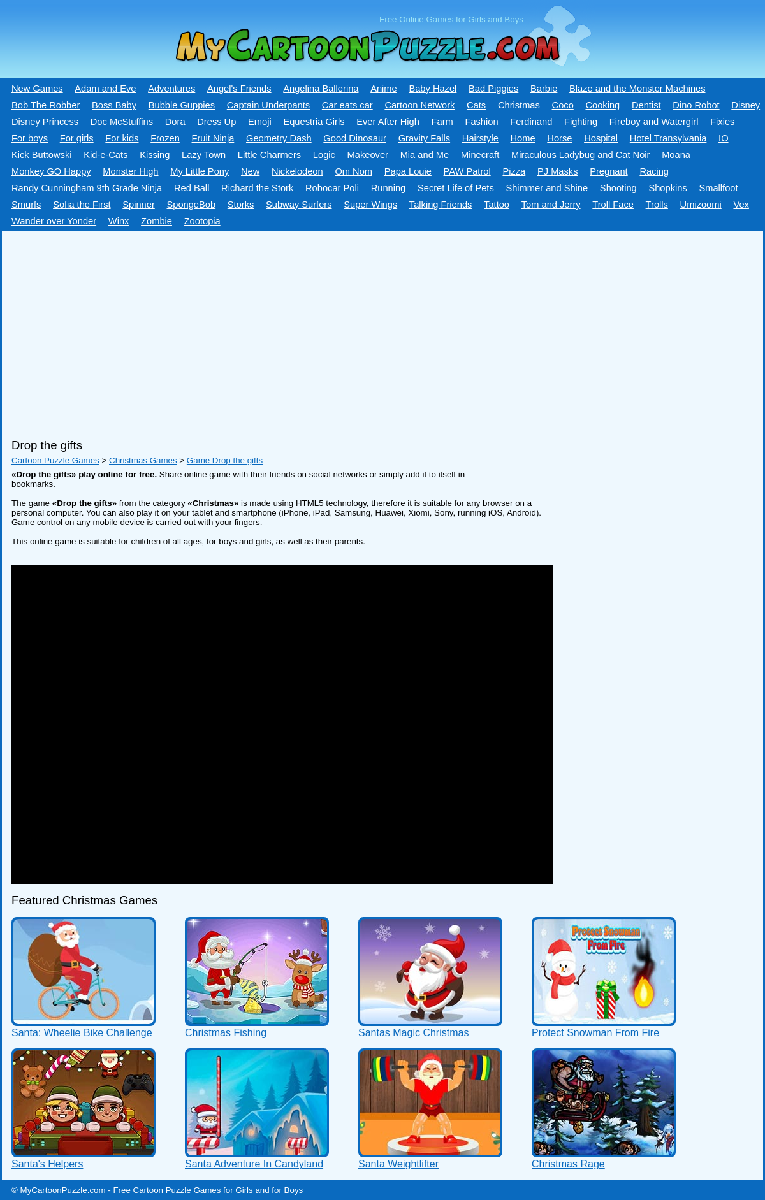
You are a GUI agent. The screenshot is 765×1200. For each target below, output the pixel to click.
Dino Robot (696, 105)
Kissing (155, 155)
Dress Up (216, 122)
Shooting (618, 188)
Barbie (543, 88)
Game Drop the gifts (225, 460)
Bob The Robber (45, 105)
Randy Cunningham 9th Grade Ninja (86, 188)
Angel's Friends (239, 88)
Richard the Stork (257, 188)
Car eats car (347, 105)
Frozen (165, 138)
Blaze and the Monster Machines (637, 88)
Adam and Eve (105, 88)
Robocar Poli (332, 188)
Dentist (646, 105)
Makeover (367, 155)
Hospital (601, 138)
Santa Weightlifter (398, 1164)
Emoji (260, 122)
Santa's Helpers (47, 1164)
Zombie (156, 221)
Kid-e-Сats (105, 155)
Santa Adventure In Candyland (254, 1164)
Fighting (580, 122)
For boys (29, 138)
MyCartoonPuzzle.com (63, 1190)
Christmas (519, 105)
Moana (676, 155)
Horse (559, 138)
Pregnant (608, 171)
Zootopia (202, 221)
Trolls (657, 204)
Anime (383, 88)
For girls (77, 138)
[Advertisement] (346, 330)
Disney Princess (44, 122)
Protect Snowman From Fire (595, 1032)
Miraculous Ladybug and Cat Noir (580, 155)
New (250, 171)
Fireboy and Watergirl (654, 122)
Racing (654, 171)
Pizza (513, 171)
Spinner (138, 204)
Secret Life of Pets (456, 188)
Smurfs (26, 204)
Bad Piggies (493, 88)
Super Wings (370, 204)
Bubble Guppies (182, 105)
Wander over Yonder (53, 221)
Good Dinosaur (354, 138)
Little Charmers (269, 155)
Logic (324, 155)
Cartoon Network (419, 105)
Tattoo (496, 204)
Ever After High (387, 122)
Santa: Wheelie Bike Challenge (81, 1032)
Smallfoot (718, 188)
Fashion (481, 122)
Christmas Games (143, 460)
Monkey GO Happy (51, 171)
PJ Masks (557, 171)
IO (723, 138)
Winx (118, 221)
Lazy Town (204, 155)
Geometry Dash (279, 138)
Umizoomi (701, 204)
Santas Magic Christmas (413, 1032)
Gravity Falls (424, 138)
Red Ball (191, 188)
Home (523, 138)
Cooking (602, 105)
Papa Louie (408, 171)
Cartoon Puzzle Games (55, 460)
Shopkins (667, 188)
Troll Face (613, 204)
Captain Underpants (268, 105)
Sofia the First (81, 204)
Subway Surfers (299, 204)
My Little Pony (199, 171)
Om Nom (353, 171)
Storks (241, 204)
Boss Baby (114, 105)
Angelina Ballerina (320, 88)
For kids (121, 138)
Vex (740, 204)
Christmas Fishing (225, 1032)
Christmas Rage (568, 1164)
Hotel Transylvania (668, 138)
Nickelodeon (297, 171)
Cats (476, 105)
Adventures (171, 88)
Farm (442, 122)
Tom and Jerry (551, 204)
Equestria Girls (313, 122)
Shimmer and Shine (547, 188)
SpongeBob (190, 204)
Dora (175, 122)
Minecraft (480, 155)
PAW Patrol (467, 171)
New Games (37, 88)
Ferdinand (531, 122)
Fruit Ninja (213, 138)
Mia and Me (424, 155)
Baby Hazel (432, 88)
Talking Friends (440, 204)
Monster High (130, 171)
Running (388, 188)
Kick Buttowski (41, 155)
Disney (745, 105)
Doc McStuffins (122, 122)
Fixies (722, 122)
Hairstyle (480, 138)
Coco (563, 105)
